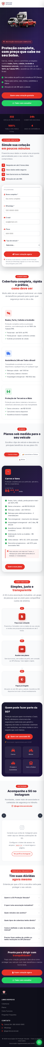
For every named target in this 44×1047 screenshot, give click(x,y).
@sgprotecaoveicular (22, 806)
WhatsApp (7, 1028)
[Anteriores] (4, 815)
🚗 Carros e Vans (11, 454)
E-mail (7, 217)
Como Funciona (7, 1011)
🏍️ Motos (22, 459)
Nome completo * (11, 194)
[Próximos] (40, 815)
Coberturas (5, 1004)
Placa (7, 229)
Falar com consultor (22, 103)
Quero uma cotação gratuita (22, 95)
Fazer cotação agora (22, 972)
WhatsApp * (9, 206)
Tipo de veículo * (11, 241)
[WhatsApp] (39, 1042)
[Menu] (40, 4)
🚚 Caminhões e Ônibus (30, 454)
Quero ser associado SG (19, 737)
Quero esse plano (15, 567)
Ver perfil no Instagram (22, 854)
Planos (4, 1007)
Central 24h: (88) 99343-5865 (14, 1024)
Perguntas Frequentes (9, 1015)
